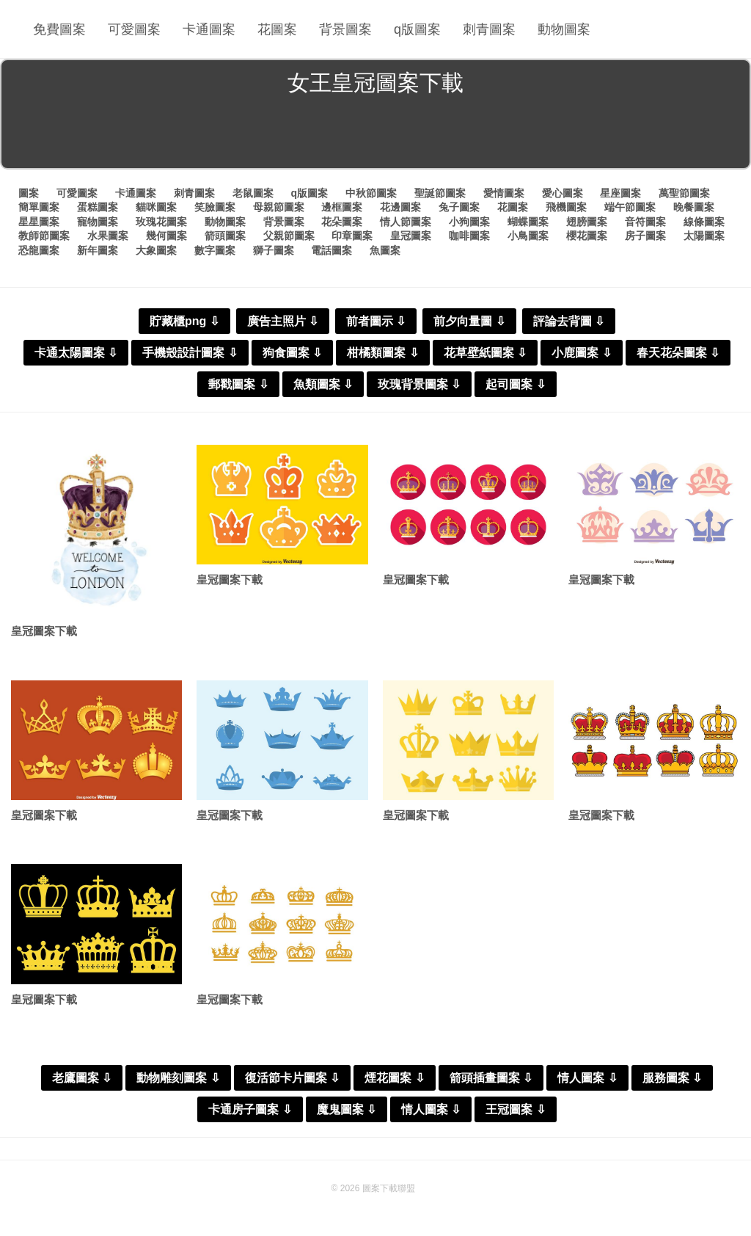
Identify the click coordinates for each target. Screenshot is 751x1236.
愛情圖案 (503, 193)
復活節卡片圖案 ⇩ (292, 1078)
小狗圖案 (469, 222)
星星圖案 (38, 222)
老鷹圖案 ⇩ (81, 1078)
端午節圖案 (630, 207)
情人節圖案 (405, 222)
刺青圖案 (489, 29)
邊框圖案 (341, 207)
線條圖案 (704, 222)
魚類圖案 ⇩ (323, 384)
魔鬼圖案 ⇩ (346, 1109)
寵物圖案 (97, 222)
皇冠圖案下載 (44, 631)
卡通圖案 (209, 29)
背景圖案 (345, 29)
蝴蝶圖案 (528, 222)
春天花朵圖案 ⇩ (678, 352)
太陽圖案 (704, 235)
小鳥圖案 (528, 235)
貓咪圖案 (156, 207)
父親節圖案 (289, 235)
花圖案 (277, 29)
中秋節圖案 (371, 193)
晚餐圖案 (693, 207)
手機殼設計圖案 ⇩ (189, 352)
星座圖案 (620, 193)
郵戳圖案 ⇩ (238, 384)
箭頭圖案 (225, 235)
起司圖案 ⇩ (515, 384)
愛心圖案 (562, 193)
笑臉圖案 (214, 207)
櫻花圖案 (586, 235)
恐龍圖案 (38, 250)
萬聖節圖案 (684, 193)
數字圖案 (214, 250)
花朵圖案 (341, 222)
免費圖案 (59, 29)
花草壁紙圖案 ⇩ (485, 352)
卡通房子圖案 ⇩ (249, 1109)
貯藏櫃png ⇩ (184, 321)
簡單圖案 (38, 207)
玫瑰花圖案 (161, 222)
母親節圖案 (278, 207)
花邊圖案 (400, 207)
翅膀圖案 (586, 222)
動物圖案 (564, 29)
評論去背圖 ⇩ (568, 321)
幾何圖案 (166, 235)
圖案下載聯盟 (388, 1188)
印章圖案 (352, 235)
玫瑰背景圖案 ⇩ (419, 384)
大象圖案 (156, 250)
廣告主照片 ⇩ (282, 321)
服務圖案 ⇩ (672, 1078)
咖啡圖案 (469, 235)
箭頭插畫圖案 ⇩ (491, 1078)
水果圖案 (107, 235)
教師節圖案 (44, 235)
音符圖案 (645, 222)
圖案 (28, 193)
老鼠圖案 (253, 193)
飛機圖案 (566, 207)
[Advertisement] (375, 135)
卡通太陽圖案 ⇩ (75, 352)
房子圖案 (645, 235)
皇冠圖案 (410, 235)
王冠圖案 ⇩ (515, 1109)
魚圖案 (385, 250)
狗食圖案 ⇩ (292, 352)
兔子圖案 (459, 207)
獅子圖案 (273, 250)
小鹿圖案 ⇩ (581, 352)
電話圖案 (331, 250)
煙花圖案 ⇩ (394, 1078)
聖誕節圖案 (440, 193)
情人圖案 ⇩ (587, 1078)
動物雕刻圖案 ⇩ (177, 1078)
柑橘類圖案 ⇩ (382, 352)
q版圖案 (417, 29)
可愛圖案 (134, 29)
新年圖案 (97, 250)
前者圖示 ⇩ (376, 321)
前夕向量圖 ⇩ (469, 321)
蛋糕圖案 (97, 207)
